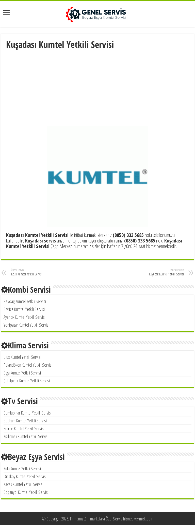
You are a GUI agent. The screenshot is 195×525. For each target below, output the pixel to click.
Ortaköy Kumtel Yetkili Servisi (25, 476)
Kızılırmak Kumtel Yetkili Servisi (26, 436)
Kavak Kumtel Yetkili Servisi (23, 484)
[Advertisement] (97, 88)
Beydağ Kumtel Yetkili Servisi (25, 301)
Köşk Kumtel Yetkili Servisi (37, 272)
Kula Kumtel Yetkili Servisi (22, 468)
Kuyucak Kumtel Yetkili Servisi (158, 272)
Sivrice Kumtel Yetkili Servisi (24, 309)
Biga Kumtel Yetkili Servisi (22, 373)
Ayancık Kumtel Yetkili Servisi (24, 317)
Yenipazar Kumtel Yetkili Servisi (26, 325)
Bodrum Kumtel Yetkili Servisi (25, 421)
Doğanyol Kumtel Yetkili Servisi (26, 492)
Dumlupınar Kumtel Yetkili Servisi (28, 413)
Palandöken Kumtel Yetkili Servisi (28, 365)
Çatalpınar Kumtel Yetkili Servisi (27, 381)
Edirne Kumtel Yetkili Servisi (24, 428)
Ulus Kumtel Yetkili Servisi (22, 357)
